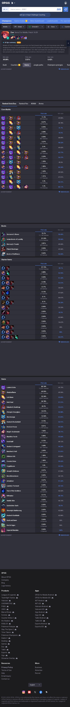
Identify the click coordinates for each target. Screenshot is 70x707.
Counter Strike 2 (7, 618)
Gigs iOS (38, 615)
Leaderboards (52, 21)
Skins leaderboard (37, 21)
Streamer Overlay (8, 658)
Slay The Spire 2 (7, 629)
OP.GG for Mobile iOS (43, 598)
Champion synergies (55, 65)
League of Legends (8, 595)
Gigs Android (40, 612)
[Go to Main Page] (6, 3)
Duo (2, 647)
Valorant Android (41, 606)
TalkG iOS (38, 621)
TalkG (3, 650)
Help (3, 673)
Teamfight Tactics (8, 598)
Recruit (37, 673)
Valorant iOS (39, 609)
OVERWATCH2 (6, 603)
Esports (4, 652)
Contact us (5, 679)
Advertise (38, 670)
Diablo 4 (4, 638)
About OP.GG (6, 577)
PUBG (3, 606)
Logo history (6, 586)
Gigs (3, 655)
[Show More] (13, 2)
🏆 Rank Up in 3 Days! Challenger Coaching (36, 15)
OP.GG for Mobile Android (44, 595)
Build (5, 65)
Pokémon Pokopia (8, 627)
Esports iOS (39, 627)
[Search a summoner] (58, 9)
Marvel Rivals (6, 612)
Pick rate (44, 113)
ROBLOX (4, 624)
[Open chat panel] (68, 43)
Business (38, 667)
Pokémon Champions (9, 635)
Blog (3, 583)
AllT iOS (38, 603)
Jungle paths (38, 65)
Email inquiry (6, 676)
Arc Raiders (5, 621)
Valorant (4, 601)
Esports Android (41, 624)
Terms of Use (6, 670)
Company (5, 580)
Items (27, 65)
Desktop (4, 641)
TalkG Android (40, 618)
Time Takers (6, 632)
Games (4, 644)
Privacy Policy (7, 667)
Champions (6, 21)
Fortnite (4, 615)
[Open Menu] (65, 2)
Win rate (60, 113)
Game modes (20, 21)
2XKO (3, 609)
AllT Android (39, 601)
